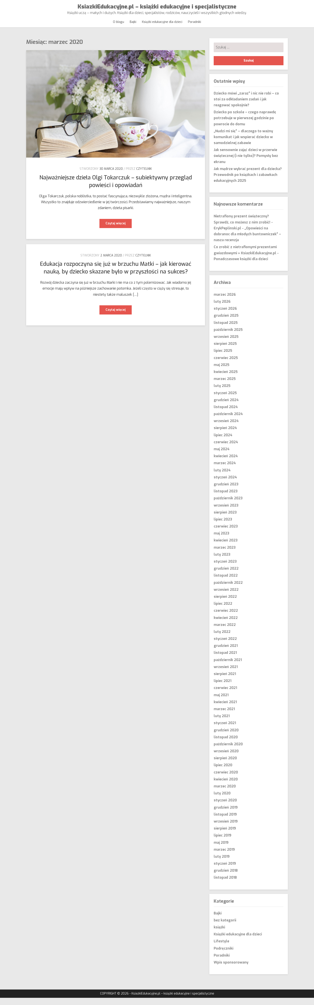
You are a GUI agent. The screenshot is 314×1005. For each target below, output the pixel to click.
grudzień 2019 (226, 814)
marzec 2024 (225, 470)
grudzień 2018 (226, 877)
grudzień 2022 (226, 575)
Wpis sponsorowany (231, 969)
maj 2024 (221, 456)
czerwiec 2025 (226, 364)
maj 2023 (221, 540)
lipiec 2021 (222, 688)
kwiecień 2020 (226, 786)
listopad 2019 (225, 821)
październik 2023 (228, 505)
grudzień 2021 (226, 653)
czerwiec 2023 (226, 533)
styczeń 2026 (225, 315)
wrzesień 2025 (226, 344)
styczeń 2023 (225, 568)
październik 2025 (228, 337)
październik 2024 (228, 421)
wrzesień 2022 (226, 596)
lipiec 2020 (223, 772)
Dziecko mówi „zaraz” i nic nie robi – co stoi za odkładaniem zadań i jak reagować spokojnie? (246, 106)
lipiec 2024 (223, 442)
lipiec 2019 (222, 842)
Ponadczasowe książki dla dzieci (241, 266)
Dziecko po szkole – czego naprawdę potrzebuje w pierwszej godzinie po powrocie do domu (245, 125)
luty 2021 (222, 723)
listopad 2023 (225, 498)
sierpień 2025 (225, 351)
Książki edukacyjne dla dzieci (162, 25)
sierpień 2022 (225, 603)
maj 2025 (221, 372)
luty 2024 (222, 477)
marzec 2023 (225, 554)
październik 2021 (228, 667)
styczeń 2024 (225, 484)
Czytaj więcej (119, 231)
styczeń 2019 (225, 870)
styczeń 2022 (225, 646)
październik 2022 (228, 589)
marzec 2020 (225, 793)
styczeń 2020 (225, 807)
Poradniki (193, 25)
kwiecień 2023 (225, 547)
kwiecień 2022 (226, 624)
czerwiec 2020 (226, 779)
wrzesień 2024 (226, 428)
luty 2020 (222, 800)
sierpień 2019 (225, 835)
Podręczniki (223, 955)
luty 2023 (222, 561)
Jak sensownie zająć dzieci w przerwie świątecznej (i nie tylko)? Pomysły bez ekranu (246, 163)
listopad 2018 (225, 884)
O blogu (119, 25)
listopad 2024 (226, 414)
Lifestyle (221, 948)
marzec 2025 (225, 386)
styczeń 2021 (225, 730)
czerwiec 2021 (225, 695)
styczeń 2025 (225, 400)
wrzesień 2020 (226, 758)
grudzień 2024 (226, 407)
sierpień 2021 (225, 681)
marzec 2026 (225, 301)
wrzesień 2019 (226, 828)
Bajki (133, 25)
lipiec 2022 (223, 610)
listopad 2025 (226, 329)
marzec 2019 (224, 856)
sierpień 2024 (225, 435)
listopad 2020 (226, 744)
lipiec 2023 (223, 526)
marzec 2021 (224, 716)
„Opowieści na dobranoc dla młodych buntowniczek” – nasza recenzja (247, 241)
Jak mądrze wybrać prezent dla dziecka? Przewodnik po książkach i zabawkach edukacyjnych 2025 (248, 182)
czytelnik (144, 176)
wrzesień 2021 (226, 674)
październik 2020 (228, 751)
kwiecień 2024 (226, 463)
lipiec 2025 (223, 358)
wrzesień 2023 (226, 512)
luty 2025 (222, 393)
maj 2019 (221, 849)
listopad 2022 (226, 582)
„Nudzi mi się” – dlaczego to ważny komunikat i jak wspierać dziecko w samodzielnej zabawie (243, 144)
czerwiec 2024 (226, 449)
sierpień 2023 (225, 519)
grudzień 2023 (226, 491)
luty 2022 (222, 639)
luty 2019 (222, 863)
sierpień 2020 (225, 765)
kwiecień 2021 (225, 709)
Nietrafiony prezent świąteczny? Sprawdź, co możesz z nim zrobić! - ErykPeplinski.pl (243, 229)
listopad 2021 (225, 660)
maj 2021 (221, 702)
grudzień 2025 (226, 322)
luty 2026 (222, 308)
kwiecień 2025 (226, 379)
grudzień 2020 (226, 737)
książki (219, 934)
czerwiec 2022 (226, 617)
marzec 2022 (225, 632)
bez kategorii (225, 927)
